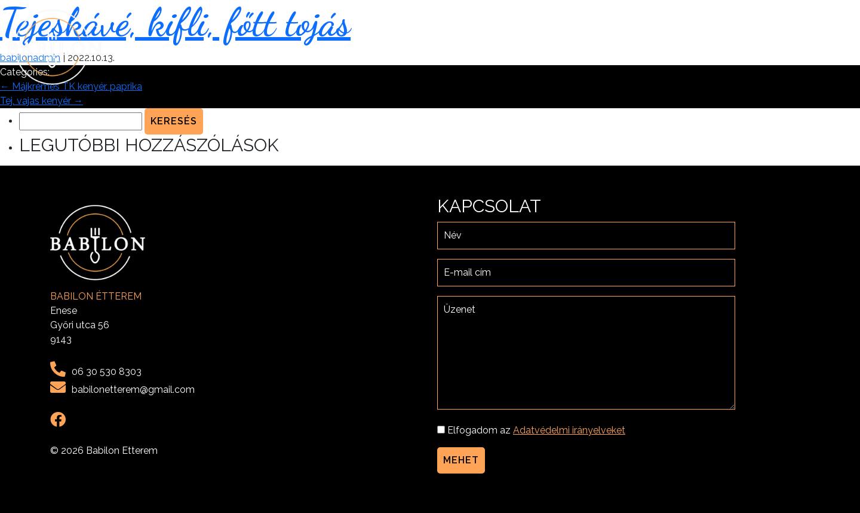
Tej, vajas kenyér (41, 100)
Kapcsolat (819, 47)
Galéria (760, 47)
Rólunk (672, 47)
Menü (716, 47)
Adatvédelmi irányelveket (569, 430)
